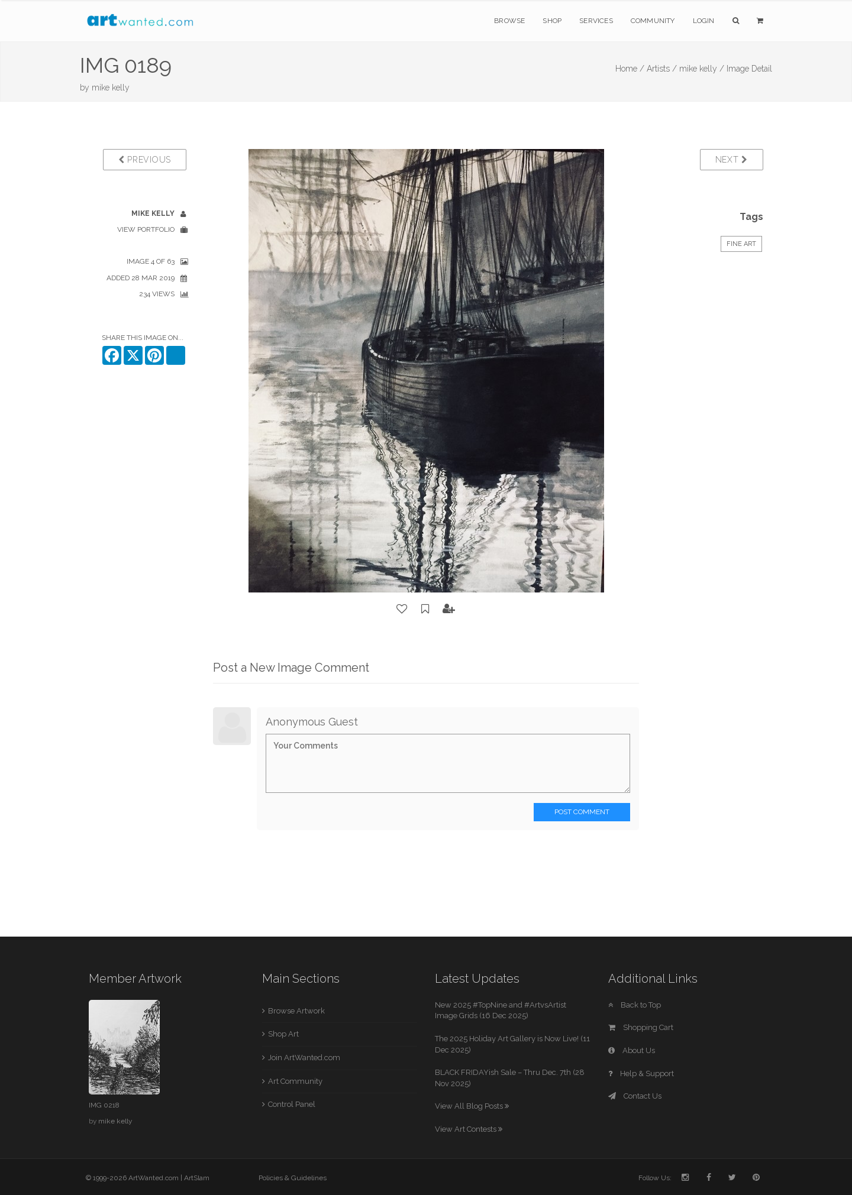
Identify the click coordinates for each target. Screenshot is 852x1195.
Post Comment (581, 812)
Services (596, 21)
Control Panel (291, 1104)
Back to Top (634, 1004)
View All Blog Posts (472, 1106)
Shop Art (283, 1033)
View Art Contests (468, 1129)
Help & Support (641, 1073)
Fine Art (741, 244)
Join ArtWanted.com (304, 1057)
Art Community (295, 1081)
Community (653, 21)
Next (731, 159)
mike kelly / (701, 68)
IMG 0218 (104, 1105)
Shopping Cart (640, 1027)
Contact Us (634, 1096)
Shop (552, 21)
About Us (631, 1050)
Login (704, 21)
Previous (144, 159)
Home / (629, 68)
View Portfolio (146, 229)
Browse (509, 21)
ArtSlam (196, 1178)
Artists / (662, 68)
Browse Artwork (296, 1010)
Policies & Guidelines (293, 1178)
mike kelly (111, 87)
